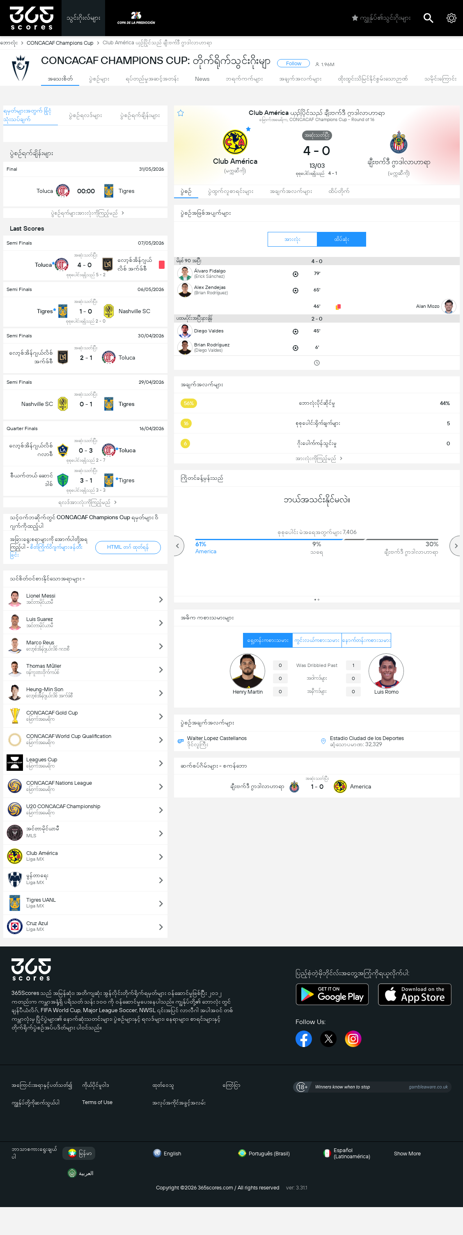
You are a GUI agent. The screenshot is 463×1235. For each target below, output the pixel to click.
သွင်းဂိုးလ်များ (83, 17)
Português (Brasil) (263, 1153)
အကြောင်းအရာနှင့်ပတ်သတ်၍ (41, 1085)
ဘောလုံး (13, 42)
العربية (80, 1173)
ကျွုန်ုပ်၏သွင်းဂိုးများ (381, 18)
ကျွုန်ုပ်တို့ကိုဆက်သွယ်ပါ (35, 1103)
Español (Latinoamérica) (345, 1153)
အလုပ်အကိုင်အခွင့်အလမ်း (179, 1103)
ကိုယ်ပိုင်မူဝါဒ (95, 1085)
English (166, 1153)
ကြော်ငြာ (231, 1085)
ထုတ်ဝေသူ (163, 1085)
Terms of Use (97, 1102)
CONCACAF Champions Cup (65, 42)
